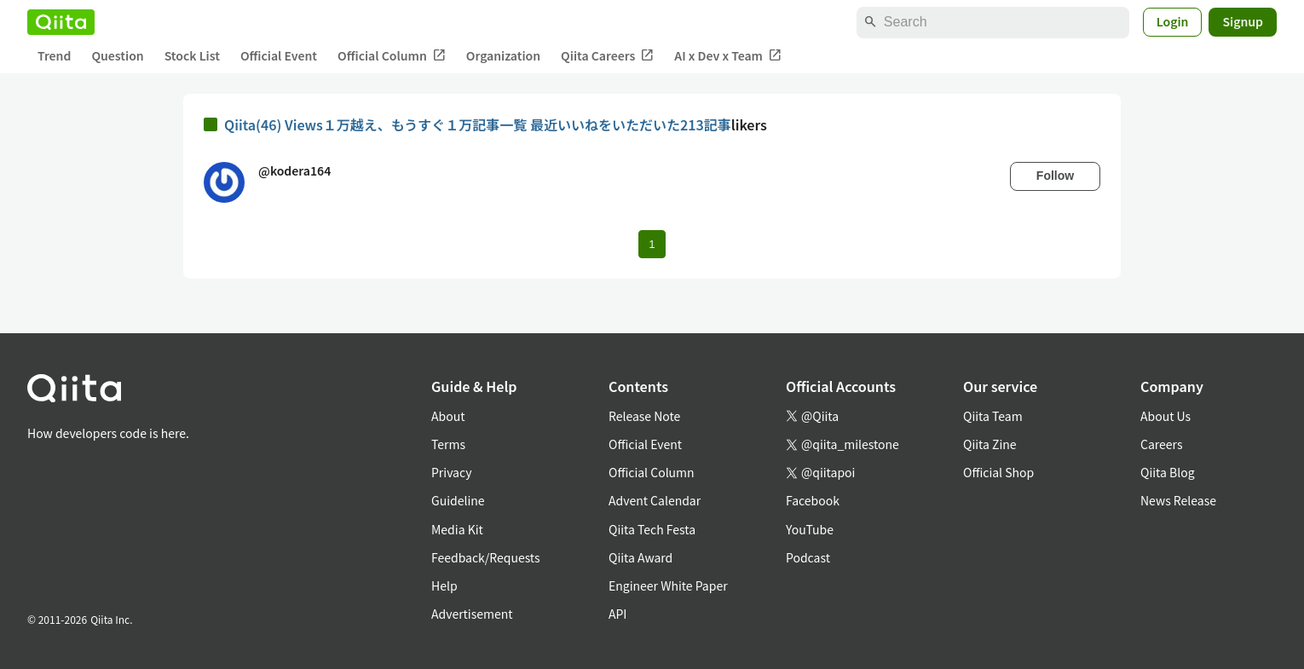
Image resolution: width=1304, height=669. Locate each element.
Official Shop (998, 472)
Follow (1055, 175)
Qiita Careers (607, 56)
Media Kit (457, 529)
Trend (54, 55)
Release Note (644, 415)
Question (117, 55)
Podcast (808, 557)
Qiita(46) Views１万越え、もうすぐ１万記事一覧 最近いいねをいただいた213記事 (477, 124)
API (617, 613)
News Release (1178, 500)
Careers (1161, 444)
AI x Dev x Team (728, 56)
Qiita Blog (1167, 472)
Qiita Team (993, 415)
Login (1173, 21)
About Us (1165, 415)
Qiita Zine (990, 444)
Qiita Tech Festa (652, 529)
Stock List (192, 55)
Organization (503, 55)
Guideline (458, 500)
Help (444, 585)
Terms (448, 444)
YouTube (810, 529)
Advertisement (472, 613)
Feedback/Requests (485, 557)
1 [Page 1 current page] (652, 244)
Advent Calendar (655, 500)
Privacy (451, 472)
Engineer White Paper (668, 585)
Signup (1242, 21)
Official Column (392, 56)
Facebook (813, 500)
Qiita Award (640, 557)
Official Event (278, 55)
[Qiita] (61, 22)
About (447, 415)
